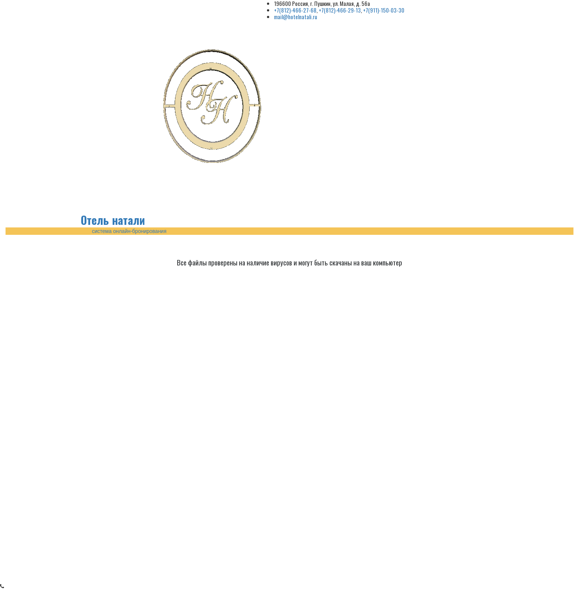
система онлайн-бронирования (129, 231)
